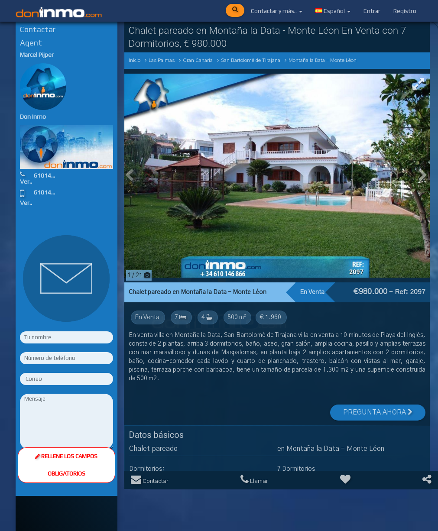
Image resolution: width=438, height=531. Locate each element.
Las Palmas (162, 60)
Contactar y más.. (276, 11)
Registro (404, 10)
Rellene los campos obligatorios (66, 465)
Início (134, 60)
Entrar (371, 10)
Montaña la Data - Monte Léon (323, 60)
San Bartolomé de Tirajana (250, 60)
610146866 (49, 175)
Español (332, 10)
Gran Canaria (198, 60)
